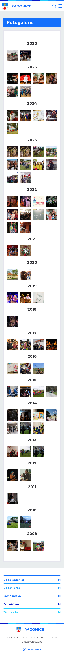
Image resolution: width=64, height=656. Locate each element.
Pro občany (32, 604)
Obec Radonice (32, 579)
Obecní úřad (32, 587)
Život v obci (32, 612)
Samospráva (32, 596)
